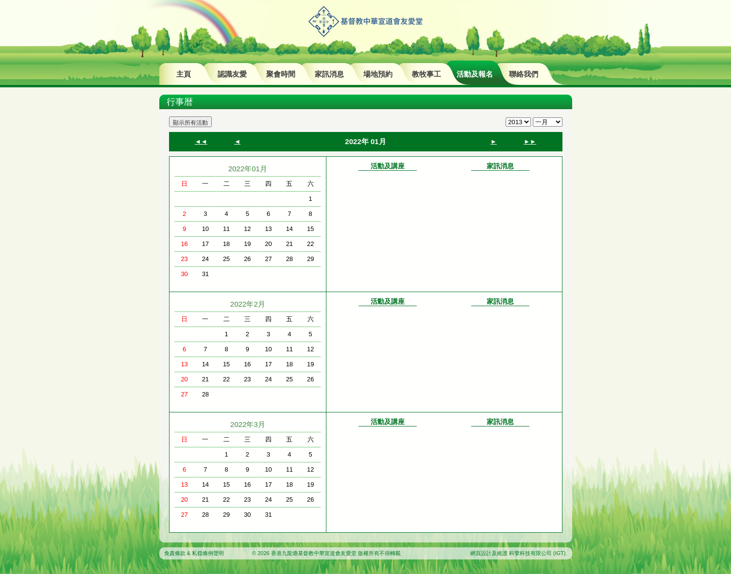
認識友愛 (232, 74)
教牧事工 (426, 74)
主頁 (183, 74)
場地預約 (377, 74)
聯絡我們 (523, 74)
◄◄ (201, 141)
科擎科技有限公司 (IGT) (537, 553)
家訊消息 (329, 74)
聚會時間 (280, 74)
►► (530, 141)
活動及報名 (475, 74)
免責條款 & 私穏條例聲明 (194, 553)
